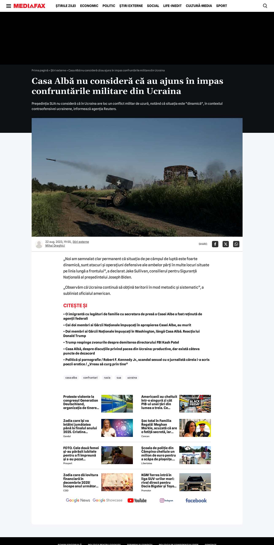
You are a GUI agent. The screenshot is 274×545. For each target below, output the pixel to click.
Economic (89, 6)
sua (119, 377)
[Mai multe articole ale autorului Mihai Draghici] (39, 244)
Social (153, 6)
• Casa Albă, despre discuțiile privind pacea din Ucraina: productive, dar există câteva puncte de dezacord (131, 351)
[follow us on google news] (78, 500)
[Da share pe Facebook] (215, 244)
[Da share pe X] (226, 244)
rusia (107, 377)
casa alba (71, 377)
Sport (221, 6)
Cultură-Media (199, 6)
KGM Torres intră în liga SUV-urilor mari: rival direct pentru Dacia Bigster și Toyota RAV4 (159, 480)
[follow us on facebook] (196, 500)
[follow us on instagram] (166, 500)
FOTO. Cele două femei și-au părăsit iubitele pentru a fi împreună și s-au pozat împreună (81, 453)
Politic (109, 6)
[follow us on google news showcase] (107, 500)
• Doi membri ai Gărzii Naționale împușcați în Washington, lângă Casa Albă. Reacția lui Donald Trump (131, 333)
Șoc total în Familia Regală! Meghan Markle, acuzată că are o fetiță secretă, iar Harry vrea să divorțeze (159, 426)
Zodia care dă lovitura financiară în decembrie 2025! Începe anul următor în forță (80, 480)
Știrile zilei (66, 6)
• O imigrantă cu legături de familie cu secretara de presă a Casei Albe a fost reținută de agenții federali (132, 316)
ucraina (132, 377)
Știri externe (131, 6)
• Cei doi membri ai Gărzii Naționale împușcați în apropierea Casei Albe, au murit (127, 325)
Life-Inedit (172, 6)
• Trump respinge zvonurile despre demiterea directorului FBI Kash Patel (121, 342)
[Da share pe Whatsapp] (236, 244)
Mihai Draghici (55, 245)
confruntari (90, 377)
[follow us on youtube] (137, 500)
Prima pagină (40, 70)
